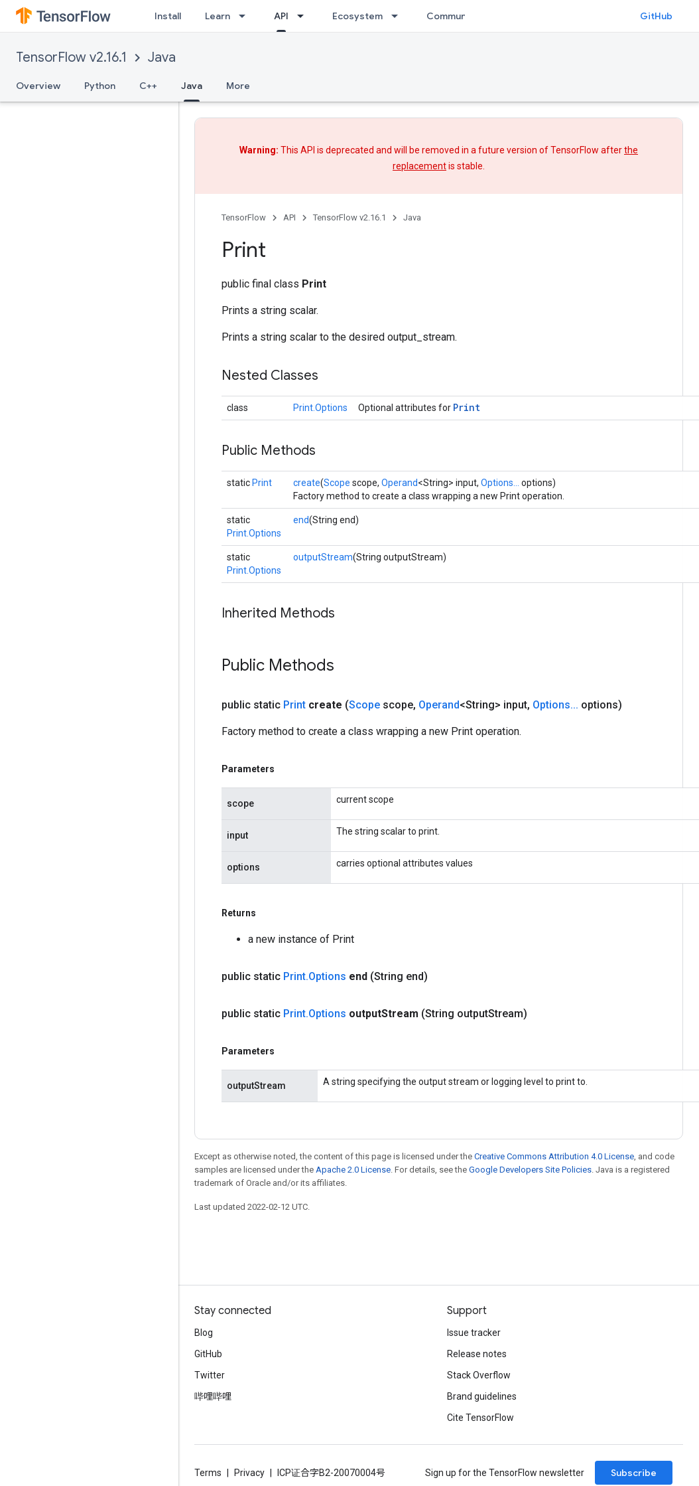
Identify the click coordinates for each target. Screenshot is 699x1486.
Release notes (477, 1354)
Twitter (209, 1375)
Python (99, 86)
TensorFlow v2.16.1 (71, 57)
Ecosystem (357, 16)
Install (168, 16)
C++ (148, 86)
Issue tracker (474, 1332)
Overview (38, 86)
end (301, 520)
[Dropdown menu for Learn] (246, 16)
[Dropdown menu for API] (304, 16)
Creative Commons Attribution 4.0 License (554, 1156)
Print (466, 407)
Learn (217, 16)
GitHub (656, 16)
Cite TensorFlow (480, 1417)
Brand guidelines (482, 1396)
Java (162, 57)
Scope (337, 482)
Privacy (249, 1472)
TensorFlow (244, 217)
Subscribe (634, 1473)
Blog (203, 1332)
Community (452, 16)
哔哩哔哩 (212, 1396)
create (306, 482)
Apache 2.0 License (353, 1170)
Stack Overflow (479, 1375)
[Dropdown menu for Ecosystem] (398, 16)
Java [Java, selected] (191, 86)
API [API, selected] (281, 16)
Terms (208, 1472)
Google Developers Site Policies (530, 1170)
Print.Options (320, 407)
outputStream (323, 557)
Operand (399, 482)
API (289, 217)
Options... (500, 482)
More (238, 86)
